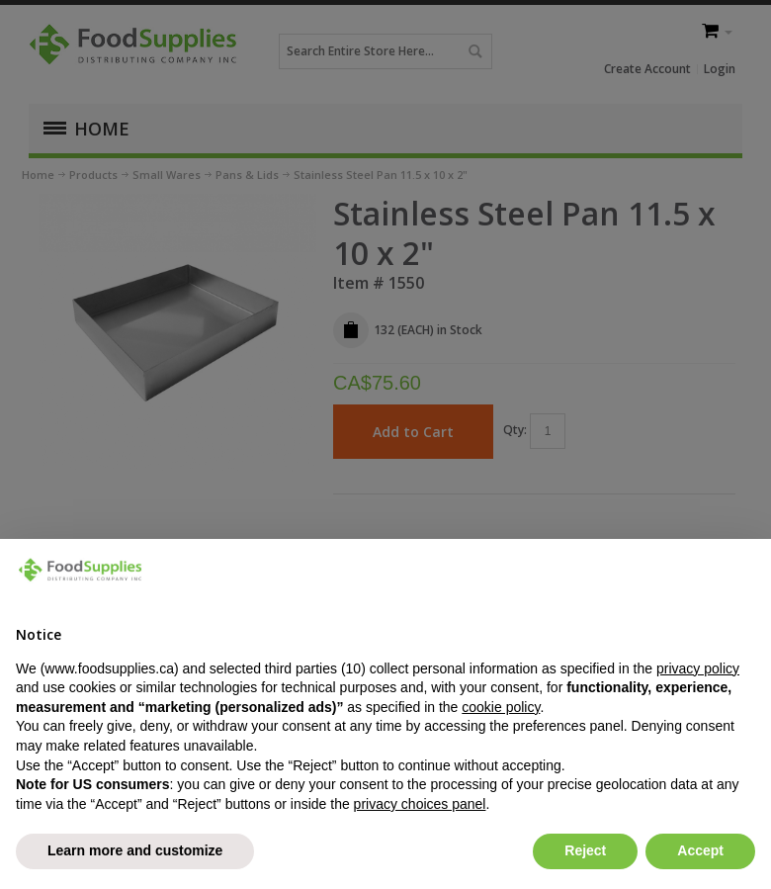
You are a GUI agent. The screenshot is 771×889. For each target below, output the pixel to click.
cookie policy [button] (501, 707)
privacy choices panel (420, 804)
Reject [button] (585, 850)
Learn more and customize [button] (134, 850)
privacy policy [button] (697, 668)
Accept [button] (700, 850)
